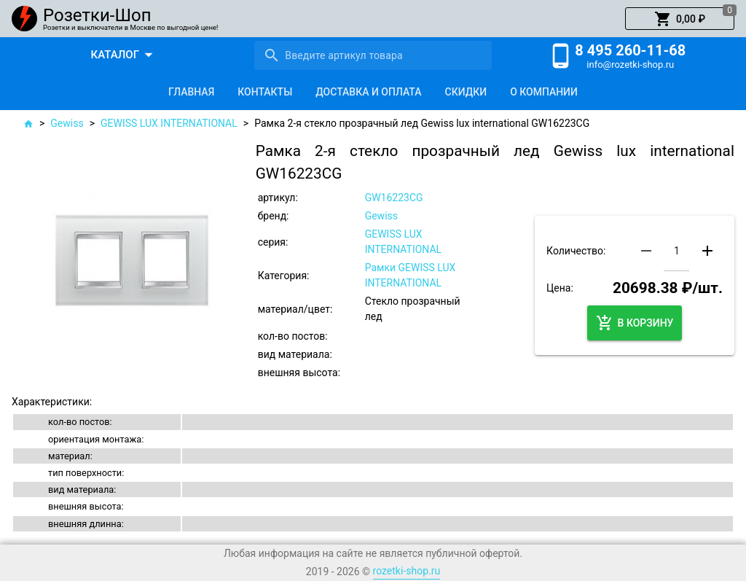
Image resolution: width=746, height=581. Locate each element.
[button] (679, 19)
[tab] (191, 92)
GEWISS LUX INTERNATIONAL (169, 123)
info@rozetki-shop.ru (630, 64)
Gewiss (66, 123)
